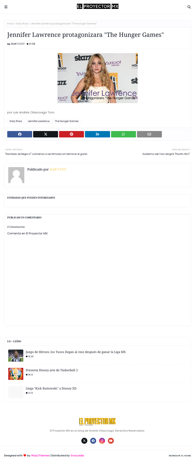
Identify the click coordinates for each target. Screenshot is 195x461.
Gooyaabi (77, 455)
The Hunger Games (67, 121)
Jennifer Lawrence (38, 121)
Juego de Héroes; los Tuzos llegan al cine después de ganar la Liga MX (76, 352)
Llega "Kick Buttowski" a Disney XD (51, 388)
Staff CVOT (18, 44)
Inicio (10, 23)
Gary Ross (22, 23)
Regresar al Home (180, 455)
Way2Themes (40, 455)
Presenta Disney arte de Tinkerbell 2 (52, 370)
